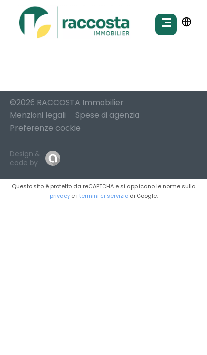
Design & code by (25, 158)
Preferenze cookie (45, 128)
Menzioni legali (38, 115)
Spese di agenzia (107, 115)
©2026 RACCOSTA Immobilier (67, 102)
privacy (60, 196)
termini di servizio (103, 196)
